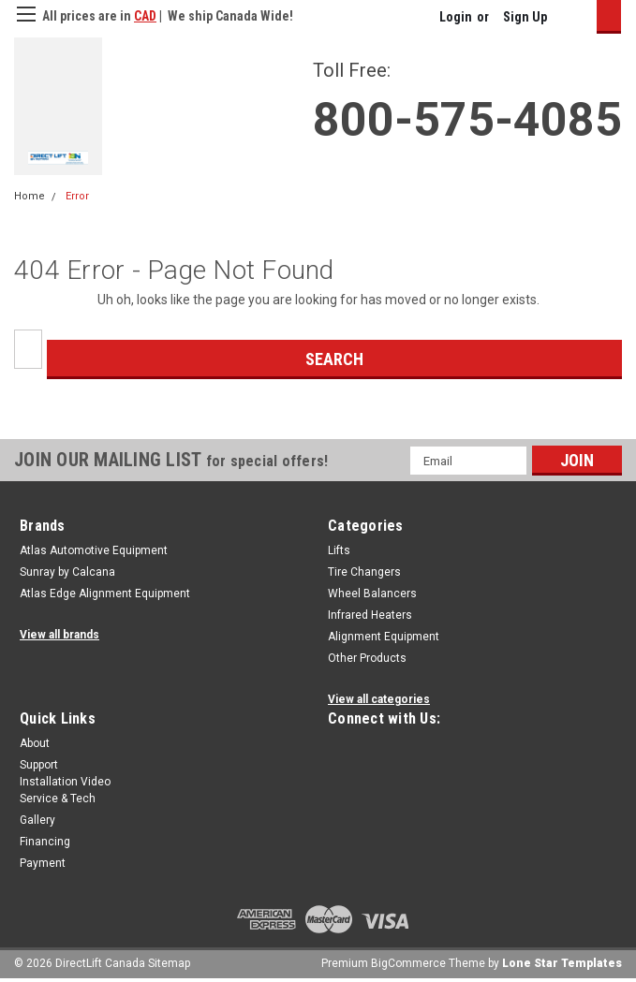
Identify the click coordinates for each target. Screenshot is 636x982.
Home (29, 196)
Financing (45, 841)
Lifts (339, 550)
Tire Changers (364, 572)
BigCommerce (408, 963)
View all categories (379, 699)
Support (39, 764)
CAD (145, 15)
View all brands (59, 634)
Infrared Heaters (370, 615)
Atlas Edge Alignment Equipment (105, 593)
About (35, 743)
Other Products (367, 658)
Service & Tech (58, 798)
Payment (43, 863)
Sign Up (525, 16)
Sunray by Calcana (67, 572)
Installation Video (65, 781)
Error (77, 196)
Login (455, 16)
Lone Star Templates (562, 963)
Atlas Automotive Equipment (94, 550)
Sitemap (169, 963)
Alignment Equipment (383, 636)
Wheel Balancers (372, 593)
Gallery (37, 820)
